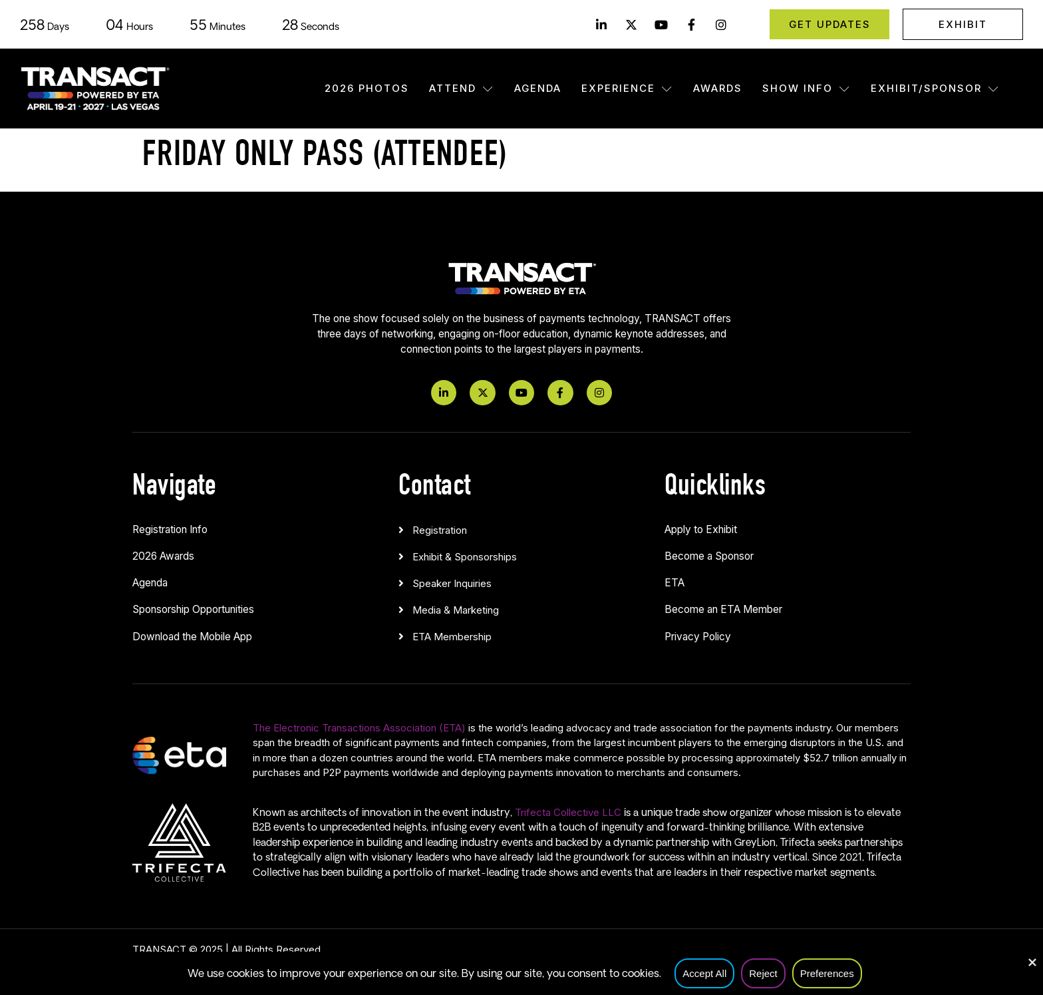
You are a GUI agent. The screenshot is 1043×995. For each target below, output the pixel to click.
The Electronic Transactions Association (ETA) (359, 727)
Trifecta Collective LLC (568, 812)
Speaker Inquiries (452, 583)
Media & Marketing (455, 610)
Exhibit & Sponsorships (464, 556)
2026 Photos (367, 88)
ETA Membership (452, 636)
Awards (717, 88)
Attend (461, 88)
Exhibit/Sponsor (935, 88)
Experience (627, 88)
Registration (439, 530)
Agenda (537, 88)
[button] (521, 527)
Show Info (806, 88)
